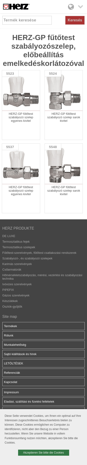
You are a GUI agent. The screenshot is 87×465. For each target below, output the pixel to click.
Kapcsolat (10, 382)
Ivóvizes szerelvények (17, 284)
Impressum (11, 392)
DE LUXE (8, 236)
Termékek (10, 326)
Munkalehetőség (15, 344)
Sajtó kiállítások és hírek (20, 354)
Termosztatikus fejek (16, 241)
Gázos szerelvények (15, 295)
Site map (9, 317)
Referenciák (12, 372)
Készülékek (10, 301)
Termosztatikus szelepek (18, 247)
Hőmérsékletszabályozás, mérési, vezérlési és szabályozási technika (42, 276)
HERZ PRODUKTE (18, 228)
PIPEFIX (8, 290)
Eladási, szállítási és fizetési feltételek (29, 401)
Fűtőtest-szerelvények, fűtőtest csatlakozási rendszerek (39, 253)
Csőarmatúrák (11, 269)
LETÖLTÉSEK (13, 363)
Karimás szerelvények (17, 264)
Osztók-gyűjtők (12, 306)
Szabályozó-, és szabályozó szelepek (27, 258)
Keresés (75, 20)
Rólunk (8, 335)
